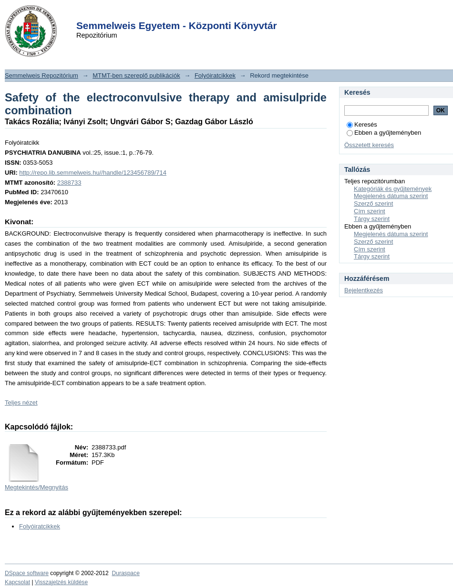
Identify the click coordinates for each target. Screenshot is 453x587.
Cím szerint (369, 211)
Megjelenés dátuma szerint (391, 195)
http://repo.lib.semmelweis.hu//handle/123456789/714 (92, 172)
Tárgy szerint (372, 218)
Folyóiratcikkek (215, 75)
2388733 (69, 182)
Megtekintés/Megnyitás (36, 487)
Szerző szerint (373, 203)
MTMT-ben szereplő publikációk (136, 75)
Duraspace (125, 573)
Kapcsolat (17, 582)
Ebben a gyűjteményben (384, 132)
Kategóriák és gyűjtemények (393, 188)
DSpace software (27, 573)
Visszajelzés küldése (61, 582)
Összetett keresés (369, 145)
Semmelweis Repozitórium (41, 75)
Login (209, 13)
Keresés (362, 124)
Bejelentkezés (363, 290)
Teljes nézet (21, 402)
